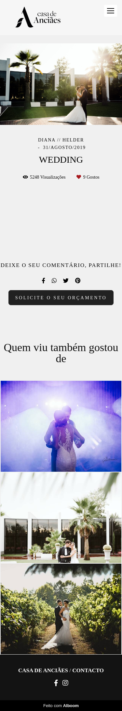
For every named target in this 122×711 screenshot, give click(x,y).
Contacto (88, 670)
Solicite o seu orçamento (61, 297)
